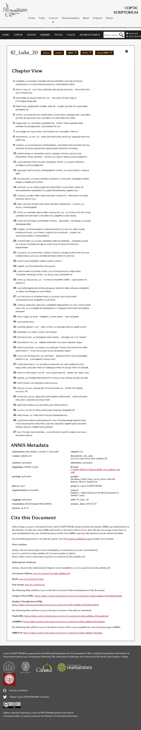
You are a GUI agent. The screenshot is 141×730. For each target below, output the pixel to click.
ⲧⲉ (52, 190)
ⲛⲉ (42, 84)
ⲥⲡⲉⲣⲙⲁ (86, 308)
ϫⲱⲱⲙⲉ (54, 396)
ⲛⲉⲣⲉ (19, 415)
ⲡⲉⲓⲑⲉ (20, 126)
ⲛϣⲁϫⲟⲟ (74, 114)
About (109, 18)
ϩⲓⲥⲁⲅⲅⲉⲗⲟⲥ (65, 355)
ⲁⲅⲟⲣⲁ (42, 423)
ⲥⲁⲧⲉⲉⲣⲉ (37, 271)
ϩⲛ (58, 89)
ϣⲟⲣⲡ (45, 316)
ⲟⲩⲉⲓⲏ (42, 148)
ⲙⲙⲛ (20, 299)
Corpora (53, 18)
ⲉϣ (29, 288)
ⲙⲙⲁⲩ (54, 220)
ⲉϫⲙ (39, 220)
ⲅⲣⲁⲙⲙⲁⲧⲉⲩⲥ (49, 84)
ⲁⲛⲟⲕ (43, 136)
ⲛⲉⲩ (46, 114)
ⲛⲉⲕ (31, 404)
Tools (42, 18)
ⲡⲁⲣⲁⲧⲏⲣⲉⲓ (25, 240)
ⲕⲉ (49, 161)
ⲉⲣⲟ (34, 101)
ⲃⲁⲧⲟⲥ (75, 364)
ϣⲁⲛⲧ (20, 404)
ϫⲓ (29, 255)
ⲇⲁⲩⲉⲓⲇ (20, 391)
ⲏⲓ (34, 432)
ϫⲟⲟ (29, 101)
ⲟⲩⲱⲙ (27, 432)
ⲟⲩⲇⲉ (33, 350)
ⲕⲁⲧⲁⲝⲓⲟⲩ (29, 347)
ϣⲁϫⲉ (74, 97)
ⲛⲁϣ (33, 355)
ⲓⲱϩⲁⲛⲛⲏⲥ (34, 106)
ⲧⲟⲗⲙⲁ (26, 382)
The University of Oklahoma (65, 656)
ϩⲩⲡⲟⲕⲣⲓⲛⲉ (64, 240)
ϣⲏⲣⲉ (78, 178)
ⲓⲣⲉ (50, 89)
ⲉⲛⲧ (84, 89)
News (86, 18)
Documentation (70, 18)
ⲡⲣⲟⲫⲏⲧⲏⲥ (51, 126)
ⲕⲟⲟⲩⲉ (68, 203)
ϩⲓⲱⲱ (22, 274)
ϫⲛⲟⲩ (58, 97)
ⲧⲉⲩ (31, 266)
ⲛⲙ (68, 244)
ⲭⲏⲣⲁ (42, 432)
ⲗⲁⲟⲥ (51, 81)
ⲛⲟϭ (66, 148)
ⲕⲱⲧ (36, 215)
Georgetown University (39, 656)
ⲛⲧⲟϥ (20, 212)
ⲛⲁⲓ (55, 89)
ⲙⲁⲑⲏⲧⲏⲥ (62, 415)
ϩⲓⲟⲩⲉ (60, 156)
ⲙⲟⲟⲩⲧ (40, 190)
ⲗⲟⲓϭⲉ (65, 432)
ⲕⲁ (43, 291)
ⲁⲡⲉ (67, 215)
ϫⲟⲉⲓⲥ (27, 178)
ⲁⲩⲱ (66, 81)
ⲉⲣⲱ (31, 420)
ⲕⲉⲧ (78, 170)
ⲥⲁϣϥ (26, 316)
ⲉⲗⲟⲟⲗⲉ (20, 148)
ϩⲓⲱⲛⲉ (75, 123)
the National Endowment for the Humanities (64, 653)
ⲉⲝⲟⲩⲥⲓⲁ (69, 89)
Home (31, 18)
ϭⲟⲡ (19, 232)
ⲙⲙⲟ (38, 97)
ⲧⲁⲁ (55, 244)
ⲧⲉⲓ (23, 92)
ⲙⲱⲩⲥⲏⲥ (31, 304)
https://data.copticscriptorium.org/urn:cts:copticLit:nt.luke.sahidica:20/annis (62, 633)
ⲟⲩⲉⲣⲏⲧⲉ (63, 404)
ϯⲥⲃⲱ (43, 81)
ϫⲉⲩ (49, 153)
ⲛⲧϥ (82, 304)
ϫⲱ (34, 97)
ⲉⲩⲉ (73, 153)
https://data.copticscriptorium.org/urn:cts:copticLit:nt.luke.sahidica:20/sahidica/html (78, 596)
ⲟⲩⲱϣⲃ (22, 97)
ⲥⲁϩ (49, 252)
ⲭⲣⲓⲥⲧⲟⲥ (71, 388)
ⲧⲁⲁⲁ (29, 148)
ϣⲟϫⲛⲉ (45, 187)
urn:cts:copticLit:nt (35, 584)
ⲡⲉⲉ (71, 106)
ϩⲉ (35, 220)
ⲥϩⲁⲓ (34, 274)
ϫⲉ (29, 89)
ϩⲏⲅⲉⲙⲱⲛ (23, 247)
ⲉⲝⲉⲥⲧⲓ (20, 260)
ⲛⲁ (24, 89)
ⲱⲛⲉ (22, 215)
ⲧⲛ (62, 97)
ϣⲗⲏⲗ (74, 432)
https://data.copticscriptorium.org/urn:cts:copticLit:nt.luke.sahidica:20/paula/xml (66, 616)
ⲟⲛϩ (60, 372)
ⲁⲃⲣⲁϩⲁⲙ (51, 367)
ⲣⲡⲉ (62, 81)
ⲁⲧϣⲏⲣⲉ (35, 308)
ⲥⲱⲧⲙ (78, 203)
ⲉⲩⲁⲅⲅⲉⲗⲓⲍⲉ (77, 81)
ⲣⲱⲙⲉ (22, 109)
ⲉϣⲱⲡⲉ (52, 304)
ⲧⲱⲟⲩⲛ (45, 364)
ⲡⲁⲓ (41, 182)
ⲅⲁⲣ (25, 126)
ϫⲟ (41, 161)
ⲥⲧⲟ (41, 215)
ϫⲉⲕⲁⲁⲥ (22, 244)
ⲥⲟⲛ (66, 304)
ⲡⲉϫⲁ (18, 89)
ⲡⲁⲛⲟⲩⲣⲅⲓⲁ (38, 266)
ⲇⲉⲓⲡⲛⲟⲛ (48, 426)
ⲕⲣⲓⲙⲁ (22, 435)
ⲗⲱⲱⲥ (66, 220)
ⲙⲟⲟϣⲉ (69, 420)
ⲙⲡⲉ (57, 117)
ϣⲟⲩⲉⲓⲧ (83, 156)
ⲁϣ (61, 89)
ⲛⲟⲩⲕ (52, 260)
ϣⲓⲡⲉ (29, 182)
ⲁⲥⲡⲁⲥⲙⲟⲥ (29, 423)
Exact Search (133, 36)
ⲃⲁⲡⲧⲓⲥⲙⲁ (22, 106)
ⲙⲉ (25, 255)
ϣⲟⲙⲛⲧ (30, 326)
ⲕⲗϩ (71, 170)
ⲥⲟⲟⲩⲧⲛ (80, 252)
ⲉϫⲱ (33, 84)
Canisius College (120, 656)
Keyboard (132, 33)
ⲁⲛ (57, 131)
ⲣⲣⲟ (44, 260)
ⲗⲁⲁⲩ (55, 382)
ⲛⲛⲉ (27, 207)
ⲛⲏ (63, 136)
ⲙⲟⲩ (75, 304)
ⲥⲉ (17, 126)
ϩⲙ (56, 81)
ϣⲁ (18, 367)
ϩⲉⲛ (37, 148)
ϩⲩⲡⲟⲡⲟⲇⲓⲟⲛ (47, 404)
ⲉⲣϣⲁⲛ (60, 304)
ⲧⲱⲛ (50, 106)
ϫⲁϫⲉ (36, 404)
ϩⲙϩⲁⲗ (57, 153)
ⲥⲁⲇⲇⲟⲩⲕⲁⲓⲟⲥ (53, 296)
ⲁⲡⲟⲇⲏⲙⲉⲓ (53, 148)
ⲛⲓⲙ (78, 89)
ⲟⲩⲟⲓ (28, 296)
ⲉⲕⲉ (47, 89)
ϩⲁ (29, 126)
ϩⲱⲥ (43, 326)
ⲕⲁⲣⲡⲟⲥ (40, 153)
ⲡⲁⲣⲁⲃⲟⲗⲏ (51, 145)
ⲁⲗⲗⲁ (36, 255)
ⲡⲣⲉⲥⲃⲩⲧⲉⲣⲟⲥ (68, 84)
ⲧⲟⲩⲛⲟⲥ (74, 308)
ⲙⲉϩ (27, 321)
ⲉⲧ (86, 212)
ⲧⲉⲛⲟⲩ (51, 355)
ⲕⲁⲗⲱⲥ (76, 377)
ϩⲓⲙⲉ (74, 232)
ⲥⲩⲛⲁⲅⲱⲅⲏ (81, 423)
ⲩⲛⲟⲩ (30, 232)
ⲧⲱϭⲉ (79, 145)
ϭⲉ (53, 117)
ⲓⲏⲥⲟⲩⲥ (24, 136)
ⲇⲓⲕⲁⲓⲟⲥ (84, 240)
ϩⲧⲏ (24, 420)
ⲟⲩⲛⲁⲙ (41, 399)
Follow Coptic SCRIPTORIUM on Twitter (26, 697)
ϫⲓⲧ (36, 326)
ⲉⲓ (29, 84)
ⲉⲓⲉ (17, 139)
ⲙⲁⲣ (33, 190)
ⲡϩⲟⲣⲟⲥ (35, 260)
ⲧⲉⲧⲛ (47, 388)
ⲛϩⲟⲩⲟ (29, 435)
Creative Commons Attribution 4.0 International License (50, 716)
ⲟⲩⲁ (82, 161)
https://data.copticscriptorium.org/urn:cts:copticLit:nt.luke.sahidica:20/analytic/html (55, 605)
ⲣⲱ (47, 291)
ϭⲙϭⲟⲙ (34, 288)
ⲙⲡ (23, 288)
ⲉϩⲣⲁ (45, 212)
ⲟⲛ (36, 316)
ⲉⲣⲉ (49, 190)
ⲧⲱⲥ (50, 326)
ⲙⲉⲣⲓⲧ (86, 178)
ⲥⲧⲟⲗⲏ (82, 420)
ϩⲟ (32, 255)
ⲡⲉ (59, 81)
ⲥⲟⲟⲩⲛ (52, 131)
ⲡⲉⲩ (24, 296)
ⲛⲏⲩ (21, 203)
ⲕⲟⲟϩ (73, 215)
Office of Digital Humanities (100, 653)
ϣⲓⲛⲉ (22, 229)
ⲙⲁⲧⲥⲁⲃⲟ (24, 271)
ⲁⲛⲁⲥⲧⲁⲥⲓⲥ (28, 299)
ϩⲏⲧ (34, 182)
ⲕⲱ (25, 404)
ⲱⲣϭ (55, 240)
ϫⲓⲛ (46, 355)
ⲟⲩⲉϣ (62, 420)
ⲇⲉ (26, 81)
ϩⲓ (52, 316)
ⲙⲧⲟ (62, 288)
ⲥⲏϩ (89, 212)
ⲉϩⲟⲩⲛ (39, 212)
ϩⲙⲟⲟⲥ (72, 342)
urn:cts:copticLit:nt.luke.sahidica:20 (51, 573)
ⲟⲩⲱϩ (27, 161)
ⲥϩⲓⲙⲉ (88, 304)
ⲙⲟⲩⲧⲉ (32, 410)
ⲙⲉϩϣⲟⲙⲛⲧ (50, 170)
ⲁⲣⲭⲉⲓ (21, 145)
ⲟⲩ (31, 81)
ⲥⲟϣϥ (20, 165)
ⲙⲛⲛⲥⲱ (21, 332)
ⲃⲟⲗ (38, 195)
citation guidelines (76, 539)
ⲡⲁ (74, 178)
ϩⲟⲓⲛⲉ (40, 296)
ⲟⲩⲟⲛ (20, 220)
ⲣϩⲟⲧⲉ (51, 232)
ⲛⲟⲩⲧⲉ (63, 255)
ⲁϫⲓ (34, 89)
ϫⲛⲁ (73, 156)
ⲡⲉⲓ (75, 170)
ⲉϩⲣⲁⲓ (75, 229)
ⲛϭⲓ (30, 229)
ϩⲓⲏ (54, 255)
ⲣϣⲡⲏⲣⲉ (85, 288)
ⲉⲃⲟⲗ (44, 106)
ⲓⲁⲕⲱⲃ (85, 367)
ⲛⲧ (19, 235)
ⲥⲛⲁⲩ (31, 321)
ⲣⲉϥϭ (50, 240)
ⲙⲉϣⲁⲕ (19, 182)
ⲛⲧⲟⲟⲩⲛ (73, 212)
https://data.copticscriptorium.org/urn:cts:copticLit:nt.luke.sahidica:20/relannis (64, 621)
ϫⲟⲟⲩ (29, 165)
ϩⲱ (66, 97)
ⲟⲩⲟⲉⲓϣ (73, 148)
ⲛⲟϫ (85, 170)
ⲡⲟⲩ (69, 326)
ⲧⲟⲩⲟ (56, 271)
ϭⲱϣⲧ (32, 212)
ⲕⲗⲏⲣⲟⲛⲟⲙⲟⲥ (24, 190)
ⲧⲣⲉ (49, 244)
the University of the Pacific (93, 656)
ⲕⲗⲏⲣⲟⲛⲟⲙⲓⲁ (60, 190)
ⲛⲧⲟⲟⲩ (19, 114)
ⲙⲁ (88, 145)
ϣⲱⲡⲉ (21, 81)
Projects (97, 18)
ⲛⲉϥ (56, 415)
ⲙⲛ (39, 84)
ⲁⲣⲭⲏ (63, 244)
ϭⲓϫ (70, 229)
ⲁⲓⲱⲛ (53, 342)
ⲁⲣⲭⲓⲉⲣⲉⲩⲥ (23, 84)
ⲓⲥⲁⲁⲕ (69, 367)
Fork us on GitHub (15, 690)
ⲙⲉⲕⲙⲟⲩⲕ (33, 114)
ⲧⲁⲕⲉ (28, 203)
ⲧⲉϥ (59, 308)
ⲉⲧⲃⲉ (46, 117)
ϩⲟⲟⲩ (35, 81)
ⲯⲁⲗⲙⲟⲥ (66, 396)
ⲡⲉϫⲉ (18, 136)
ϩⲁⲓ (80, 342)
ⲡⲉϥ (31, 291)
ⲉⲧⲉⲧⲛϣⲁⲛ (21, 101)
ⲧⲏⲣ (65, 123)
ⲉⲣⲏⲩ (50, 114)
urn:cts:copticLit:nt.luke (31, 579)
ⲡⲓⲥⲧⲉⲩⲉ (66, 117)
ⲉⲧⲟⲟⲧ (34, 161)
